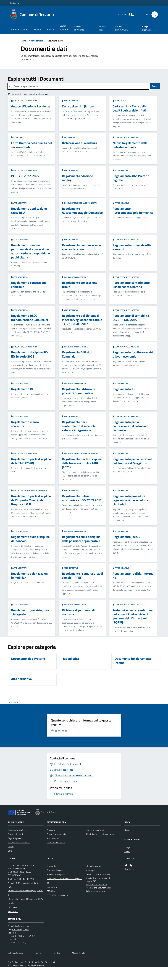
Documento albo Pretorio (24, 100)
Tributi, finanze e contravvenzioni (100, 834)
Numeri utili (13, 911)
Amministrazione (19, 29)
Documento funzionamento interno (80, 203)
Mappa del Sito (78, 952)
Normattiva (52, 886)
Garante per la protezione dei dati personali (64, 880)
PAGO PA (51, 891)
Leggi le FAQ (91, 881)
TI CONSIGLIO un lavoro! (57, 895)
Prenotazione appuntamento (98, 887)
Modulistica (119, 100)
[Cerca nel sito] (153, 14)
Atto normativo (70, 100)
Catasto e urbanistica (56, 842)
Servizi (50, 29)
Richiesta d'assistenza (95, 891)
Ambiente (51, 829)
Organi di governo (15, 838)
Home (23, 40)
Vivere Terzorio (64, 27)
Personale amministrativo (19, 842)
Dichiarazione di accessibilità (98, 874)
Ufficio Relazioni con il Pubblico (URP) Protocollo (25, 901)
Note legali (90, 870)
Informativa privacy (94, 866)
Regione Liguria (16, 3)
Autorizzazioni (53, 838)
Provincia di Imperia (55, 870)
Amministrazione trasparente (98, 878)
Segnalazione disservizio (96, 884)
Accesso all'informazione (81, 28)
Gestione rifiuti (102, 28)
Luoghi (127, 847)
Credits (57, 952)
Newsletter (129, 869)
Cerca (154, 86)
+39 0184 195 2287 (25, 878)
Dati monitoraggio (15, 952)
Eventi (127, 851)
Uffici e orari (13, 907)
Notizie (127, 829)
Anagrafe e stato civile (56, 834)
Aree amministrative (17, 829)
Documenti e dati (15, 834)
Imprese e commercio (95, 829)
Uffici (10, 850)
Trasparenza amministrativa (121, 28)
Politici (11, 846)
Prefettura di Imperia (56, 874)
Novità (37, 29)
